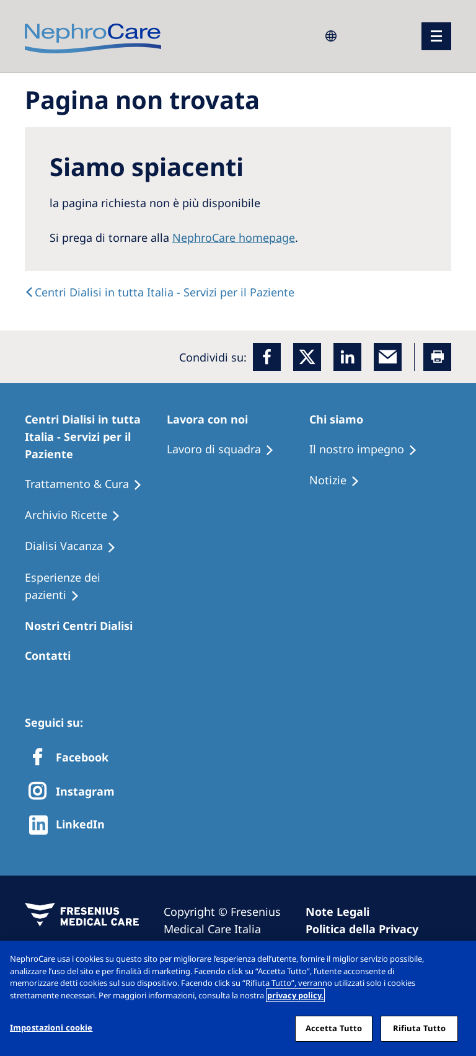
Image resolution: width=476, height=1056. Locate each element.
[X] (75, 792)
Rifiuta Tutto (419, 1028)
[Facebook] (267, 357)
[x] (307, 357)
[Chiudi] (456, 960)
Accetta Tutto (334, 1028)
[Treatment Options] (89, 484)
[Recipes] (78, 515)
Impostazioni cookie (51, 1027)
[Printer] (437, 357)
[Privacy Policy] (368, 929)
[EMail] (388, 357)
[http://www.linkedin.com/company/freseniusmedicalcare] (70, 825)
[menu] (436, 36)
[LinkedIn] (347, 357)
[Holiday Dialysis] (76, 546)
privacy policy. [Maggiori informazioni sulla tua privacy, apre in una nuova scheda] (295, 995)
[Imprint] (343, 911)
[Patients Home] (96, 436)
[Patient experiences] (96, 587)
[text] (159, 292)
